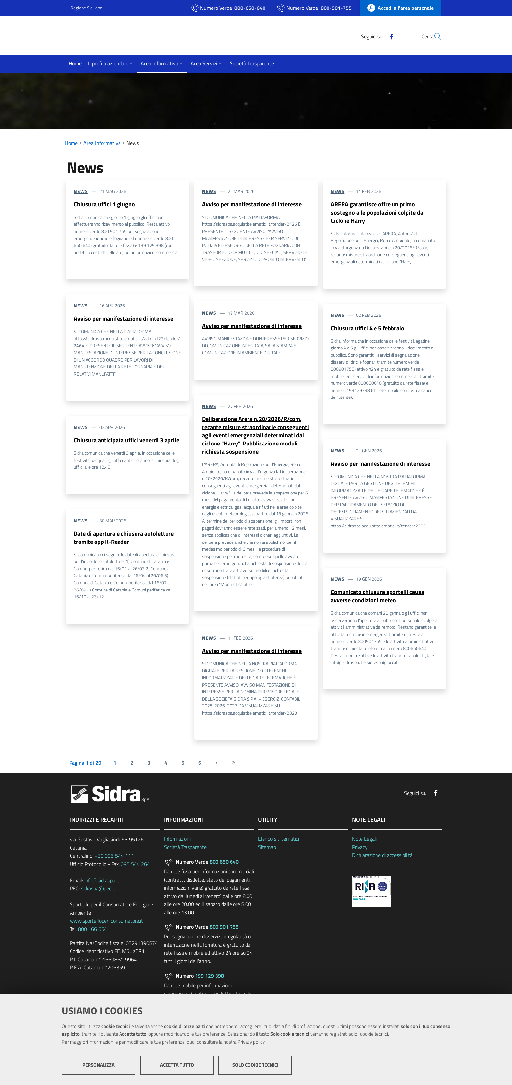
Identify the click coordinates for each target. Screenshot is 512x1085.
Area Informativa (102, 143)
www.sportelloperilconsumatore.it (106, 923)
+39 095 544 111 (114, 858)
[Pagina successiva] (216, 765)
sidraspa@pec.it (98, 891)
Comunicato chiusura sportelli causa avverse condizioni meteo (377, 598)
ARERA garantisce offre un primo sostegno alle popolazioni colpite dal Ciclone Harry (378, 213)
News (81, 191)
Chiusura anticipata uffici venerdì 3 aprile (126, 440)
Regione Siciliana (86, 7)
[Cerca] (433, 36)
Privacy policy (250, 1042)
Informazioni (177, 841)
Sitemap (267, 849)
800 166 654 (92, 931)
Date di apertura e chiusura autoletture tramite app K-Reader (124, 538)
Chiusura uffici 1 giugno (104, 204)
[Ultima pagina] (233, 765)
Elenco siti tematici (278, 841)
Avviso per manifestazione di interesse (123, 319)
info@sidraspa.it (101, 883)
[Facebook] (375, 36)
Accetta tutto (177, 1065)
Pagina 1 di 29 (85, 765)
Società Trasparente (185, 849)
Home (71, 143)
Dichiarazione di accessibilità (382, 858)
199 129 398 (209, 978)
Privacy (360, 849)
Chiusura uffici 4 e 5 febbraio (367, 328)
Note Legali (364, 841)
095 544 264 (135, 866)
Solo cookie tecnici (255, 1065)
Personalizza (98, 1065)
